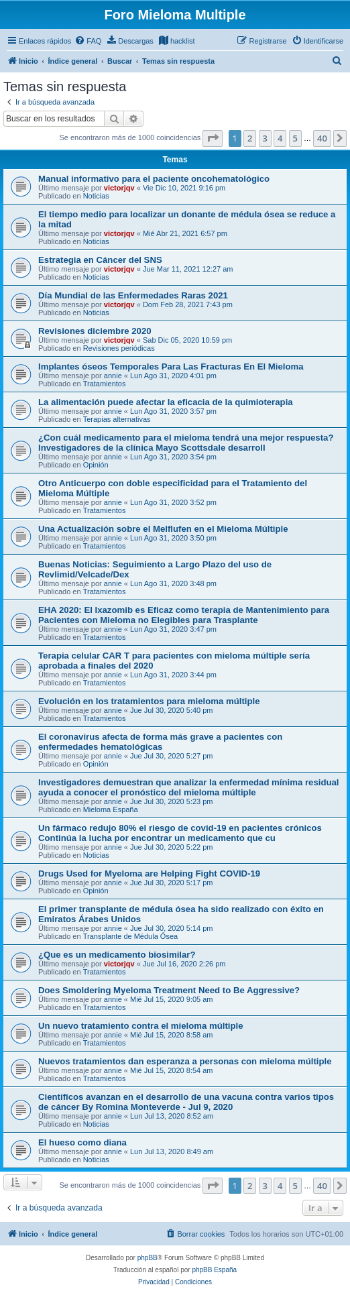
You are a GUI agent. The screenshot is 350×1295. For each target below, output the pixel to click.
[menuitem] (87, 41)
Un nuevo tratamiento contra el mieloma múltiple (140, 1026)
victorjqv (119, 188)
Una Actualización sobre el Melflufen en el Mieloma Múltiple (163, 529)
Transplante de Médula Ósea (130, 936)
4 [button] (280, 138)
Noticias (96, 196)
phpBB (147, 1257)
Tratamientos (104, 384)
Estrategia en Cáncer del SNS (100, 260)
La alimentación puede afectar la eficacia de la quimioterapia (165, 402)
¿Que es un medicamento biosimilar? (117, 955)
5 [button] (295, 138)
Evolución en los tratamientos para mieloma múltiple (149, 701)
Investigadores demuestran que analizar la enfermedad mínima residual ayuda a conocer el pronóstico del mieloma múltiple (188, 787)
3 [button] (265, 138)
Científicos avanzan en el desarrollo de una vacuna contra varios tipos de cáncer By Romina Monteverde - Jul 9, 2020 (186, 1102)
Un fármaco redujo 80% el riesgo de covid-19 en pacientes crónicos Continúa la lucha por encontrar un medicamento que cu (180, 833)
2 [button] (249, 138)
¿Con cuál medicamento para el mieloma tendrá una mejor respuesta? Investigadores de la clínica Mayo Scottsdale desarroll (185, 443)
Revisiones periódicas (119, 348)
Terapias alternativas (117, 419)
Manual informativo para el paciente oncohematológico (154, 179)
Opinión (96, 465)
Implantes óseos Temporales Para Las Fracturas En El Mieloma (171, 366)
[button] (212, 138)
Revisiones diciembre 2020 (95, 331)
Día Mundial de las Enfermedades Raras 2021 (133, 295)
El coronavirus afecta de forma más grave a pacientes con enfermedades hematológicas (160, 742)
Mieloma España (110, 809)
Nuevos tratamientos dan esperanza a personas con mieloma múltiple (185, 1061)
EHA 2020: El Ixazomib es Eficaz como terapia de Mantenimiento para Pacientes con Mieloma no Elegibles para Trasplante (183, 615)
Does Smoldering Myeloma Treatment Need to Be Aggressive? (169, 990)
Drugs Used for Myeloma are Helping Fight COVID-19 (149, 873)
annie (113, 376)
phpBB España (214, 1270)
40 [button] (322, 138)
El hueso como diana (82, 1142)
